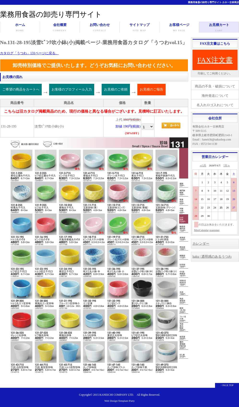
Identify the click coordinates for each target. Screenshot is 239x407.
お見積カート (219, 28)
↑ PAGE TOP (227, 385)
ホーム (20, 28)
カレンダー (200, 243)
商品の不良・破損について (215, 86)
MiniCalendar (201, 230)
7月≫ (226, 165)
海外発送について (215, 95)
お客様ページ (179, 28)
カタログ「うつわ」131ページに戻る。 (29, 53)
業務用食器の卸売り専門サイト (51, 14)
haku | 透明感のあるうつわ (212, 256)
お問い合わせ (99, 28)
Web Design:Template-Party (119, 400)
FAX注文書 (215, 60)
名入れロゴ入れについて (215, 105)
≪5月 (203, 165)
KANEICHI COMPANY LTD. (116, 394)
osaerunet (214, 230)
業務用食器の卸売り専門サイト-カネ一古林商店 (213, 2)
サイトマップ (139, 28)
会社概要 (60, 28)
